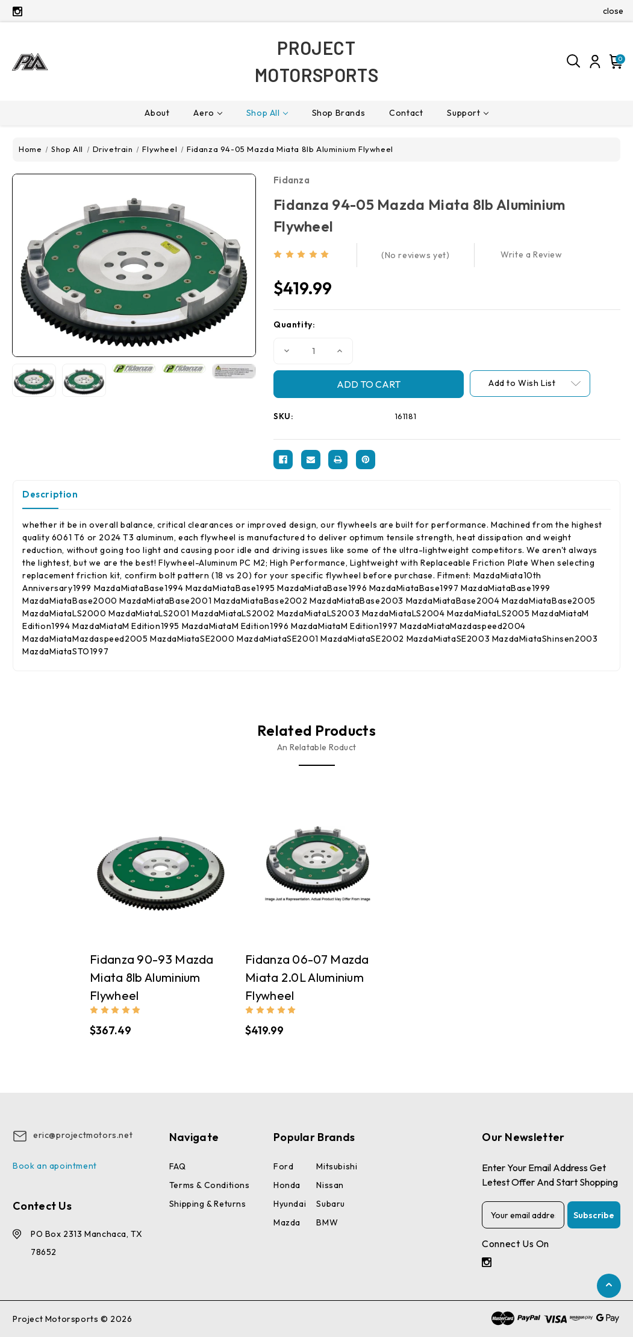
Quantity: (294, 324)
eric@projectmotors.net (83, 1135)
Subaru (330, 1203)
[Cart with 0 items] (614, 61)
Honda (287, 1185)
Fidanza (291, 180)
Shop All (267, 112)
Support (467, 112)
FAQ (177, 1166)
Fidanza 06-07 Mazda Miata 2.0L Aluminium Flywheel (307, 977)
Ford (283, 1166)
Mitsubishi (336, 1166)
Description (50, 494)
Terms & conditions (209, 1185)
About (157, 112)
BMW (327, 1222)
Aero (207, 112)
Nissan (330, 1185)
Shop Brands (339, 112)
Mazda (287, 1222)
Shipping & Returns (207, 1203)
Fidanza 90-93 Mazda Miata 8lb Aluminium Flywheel (152, 977)
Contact (406, 112)
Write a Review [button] (531, 254)
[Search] (574, 61)
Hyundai (289, 1203)
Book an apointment (55, 1165)
